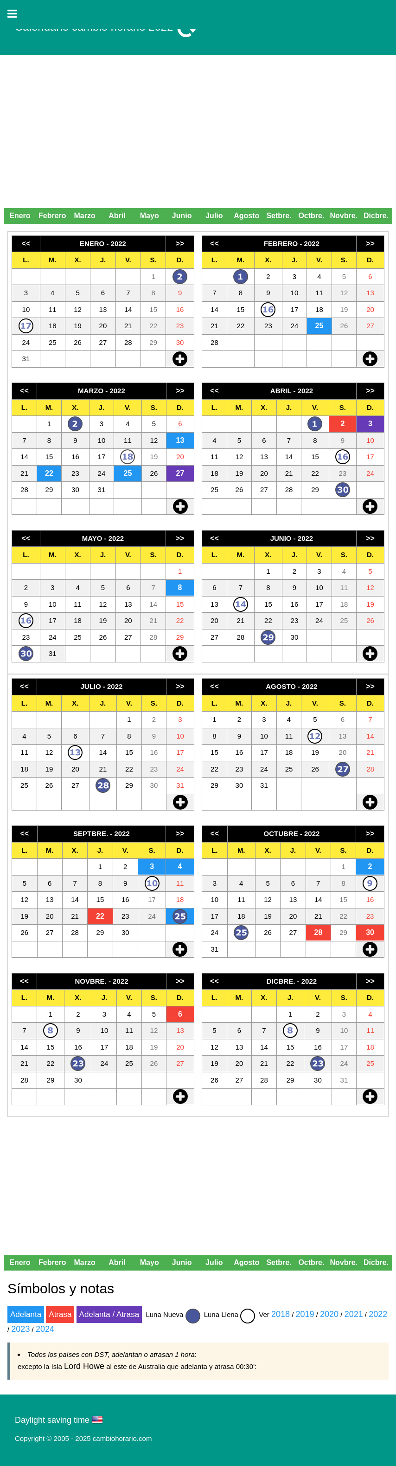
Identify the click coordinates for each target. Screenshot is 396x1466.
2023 (20, 1329)
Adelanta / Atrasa (109, 1314)
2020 (329, 1314)
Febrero (52, 216)
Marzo (84, 216)
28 (318, 932)
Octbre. (311, 216)
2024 (45, 1329)
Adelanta (25, 1314)
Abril (117, 216)
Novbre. (344, 216)
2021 (354, 1314)
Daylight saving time (52, 1420)
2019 (305, 1314)
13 (180, 440)
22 (49, 473)
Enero (19, 216)
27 (180, 473)
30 (370, 932)
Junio (182, 216)
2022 (378, 1314)
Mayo (149, 216)
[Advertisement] (198, 135)
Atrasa (60, 1314)
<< (26, 243)
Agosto (246, 216)
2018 (280, 1314)
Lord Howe (84, 1366)
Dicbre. (376, 216)
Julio (214, 216)
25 (319, 326)
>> (180, 243)
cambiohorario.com (122, 1438)
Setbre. (278, 216)
